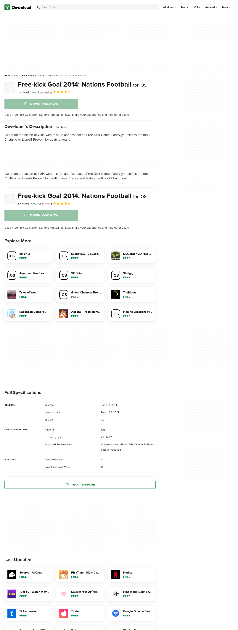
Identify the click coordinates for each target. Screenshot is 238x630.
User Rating (54, 92)
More (226, 7)
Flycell (63, 127)
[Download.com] (17, 7)
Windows (168, 7)
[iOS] (16, 76)
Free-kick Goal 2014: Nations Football (82, 84)
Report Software (80, 485)
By (23, 92)
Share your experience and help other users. (100, 115)
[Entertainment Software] (33, 76)
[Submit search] (39, 7)
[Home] (7, 76)
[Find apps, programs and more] (97, 7)
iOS (196, 7)
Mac (183, 7)
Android (210, 7)
